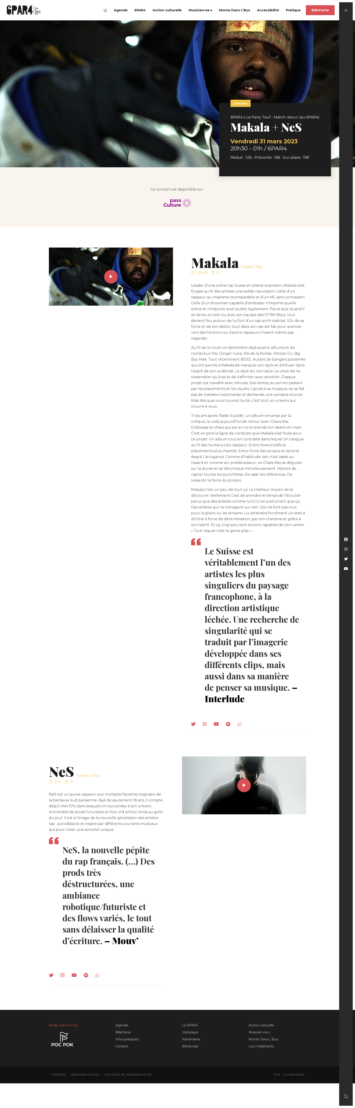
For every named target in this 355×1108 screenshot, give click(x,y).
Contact (121, 1056)
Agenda (120, 10)
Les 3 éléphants (261, 1056)
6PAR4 (140, 10)
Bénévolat (190, 1056)
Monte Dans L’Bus (234, 10)
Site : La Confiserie (288, 1084)
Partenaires (191, 1049)
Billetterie (320, 10)
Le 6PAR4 (190, 1035)
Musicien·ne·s (200, 10)
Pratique (293, 10)
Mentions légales (86, 1084)
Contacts (59, 1084)
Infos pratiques (127, 1049)
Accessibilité (268, 10)
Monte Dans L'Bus (263, 1049)
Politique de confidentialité (130, 1084)
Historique (190, 1042)
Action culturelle (167, 10)
